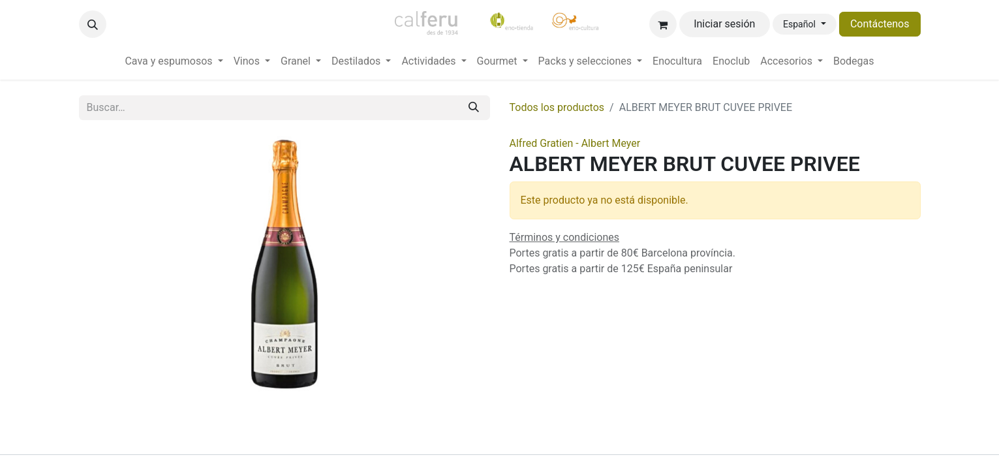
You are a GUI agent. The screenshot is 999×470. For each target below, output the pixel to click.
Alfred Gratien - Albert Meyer (575, 143)
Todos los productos (557, 107)
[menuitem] (173, 61)
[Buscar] (473, 107)
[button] (92, 24)
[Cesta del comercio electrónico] (663, 24)
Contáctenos (880, 24)
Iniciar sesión (724, 24)
